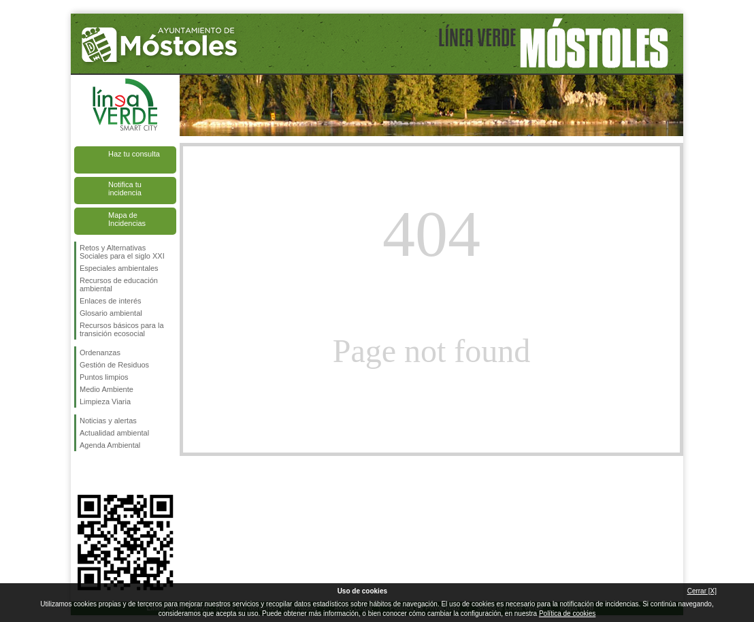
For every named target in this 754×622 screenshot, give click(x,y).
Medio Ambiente (106, 389)
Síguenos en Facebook (82, 473)
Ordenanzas (100, 352)
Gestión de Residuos (114, 365)
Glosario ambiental (111, 313)
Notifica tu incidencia (125, 188)
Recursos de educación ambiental (119, 284)
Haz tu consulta (134, 154)
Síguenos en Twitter (105, 473)
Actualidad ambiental (114, 433)
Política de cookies (567, 613)
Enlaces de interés (111, 301)
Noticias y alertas (108, 420)
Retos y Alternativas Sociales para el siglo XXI (122, 252)
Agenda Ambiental (110, 445)
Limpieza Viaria (105, 401)
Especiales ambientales (119, 268)
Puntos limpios (104, 377)
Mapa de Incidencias (127, 219)
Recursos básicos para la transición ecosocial (122, 329)
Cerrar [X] (702, 591)
